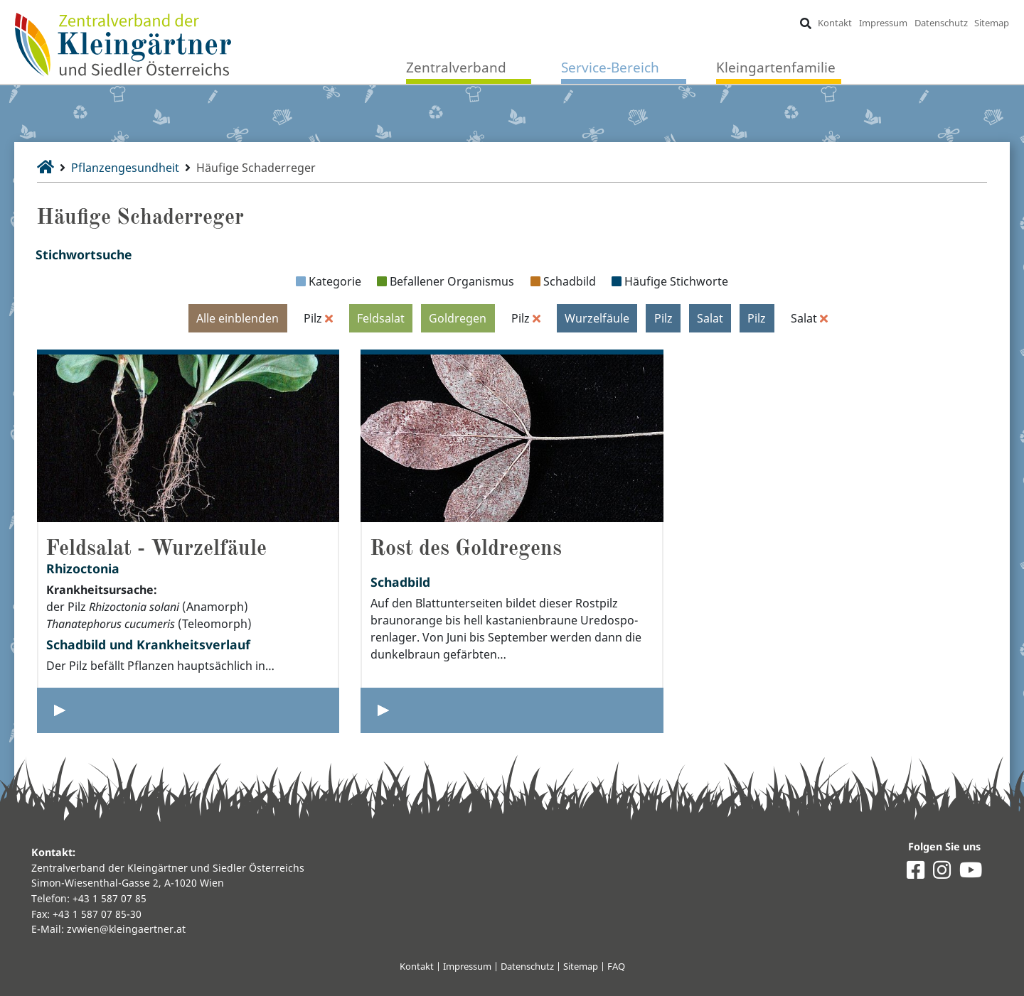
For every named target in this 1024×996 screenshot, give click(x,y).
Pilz (663, 318)
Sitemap (991, 22)
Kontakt (835, 22)
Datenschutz (941, 22)
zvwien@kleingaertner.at (126, 929)
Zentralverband (456, 67)
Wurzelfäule (597, 318)
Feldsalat (381, 318)
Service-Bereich (610, 67)
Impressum (883, 22)
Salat (710, 318)
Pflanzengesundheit (125, 167)
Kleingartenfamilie (776, 67)
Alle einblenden (237, 318)
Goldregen (457, 318)
